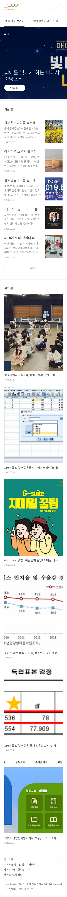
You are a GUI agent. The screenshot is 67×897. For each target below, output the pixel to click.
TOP (60, 860)
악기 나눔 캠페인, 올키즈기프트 (19, 864)
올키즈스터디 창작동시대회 (17, 869)
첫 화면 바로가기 (14, 21)
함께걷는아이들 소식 (45, 21)
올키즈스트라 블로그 (14, 874)
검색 (52, 7)
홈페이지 (8, 859)
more (33, 268)
